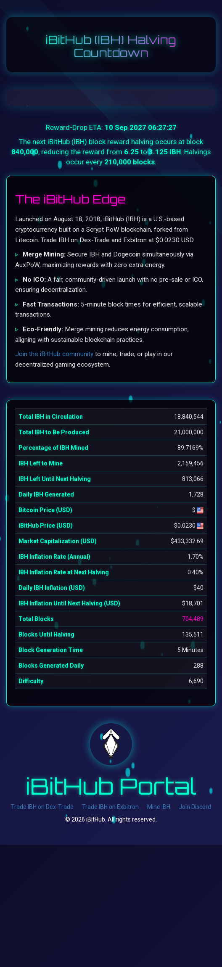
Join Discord (195, 806)
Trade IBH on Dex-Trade (42, 806)
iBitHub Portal (111, 785)
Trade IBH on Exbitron (110, 806)
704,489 (193, 619)
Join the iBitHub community (54, 354)
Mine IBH (158, 806)
